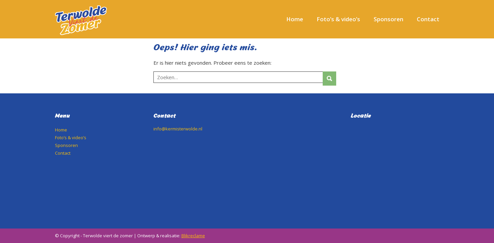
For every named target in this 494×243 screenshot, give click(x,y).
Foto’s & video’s (338, 19)
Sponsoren (388, 19)
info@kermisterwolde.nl (177, 129)
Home (294, 19)
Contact (428, 19)
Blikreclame (193, 236)
